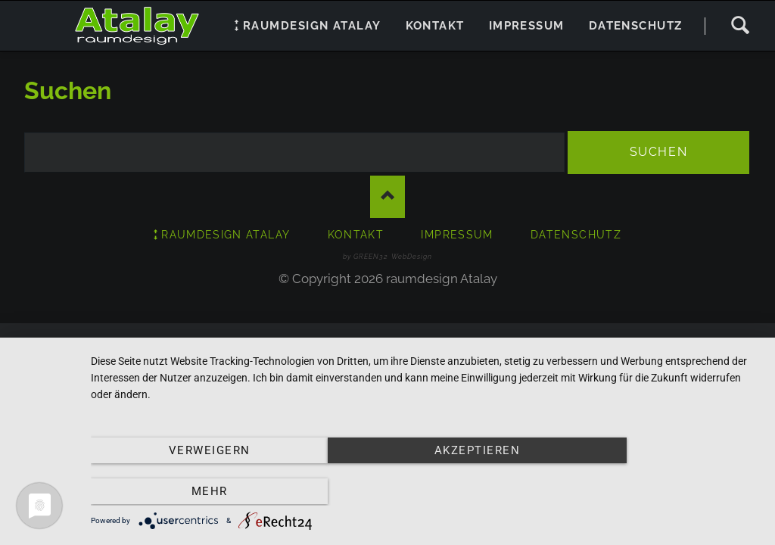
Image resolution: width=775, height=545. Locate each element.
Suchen (740, 26)
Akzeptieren (425, 493)
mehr (659, 493)
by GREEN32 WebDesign (387, 256)
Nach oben (387, 197)
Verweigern (191, 493)
